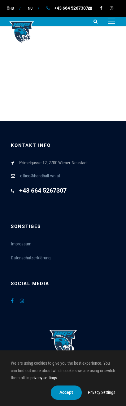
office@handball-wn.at (40, 176)
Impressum (21, 244)
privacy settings (43, 377)
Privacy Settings (101, 392)
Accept (66, 392)
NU (30, 8)
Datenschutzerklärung (30, 258)
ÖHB (10, 8)
